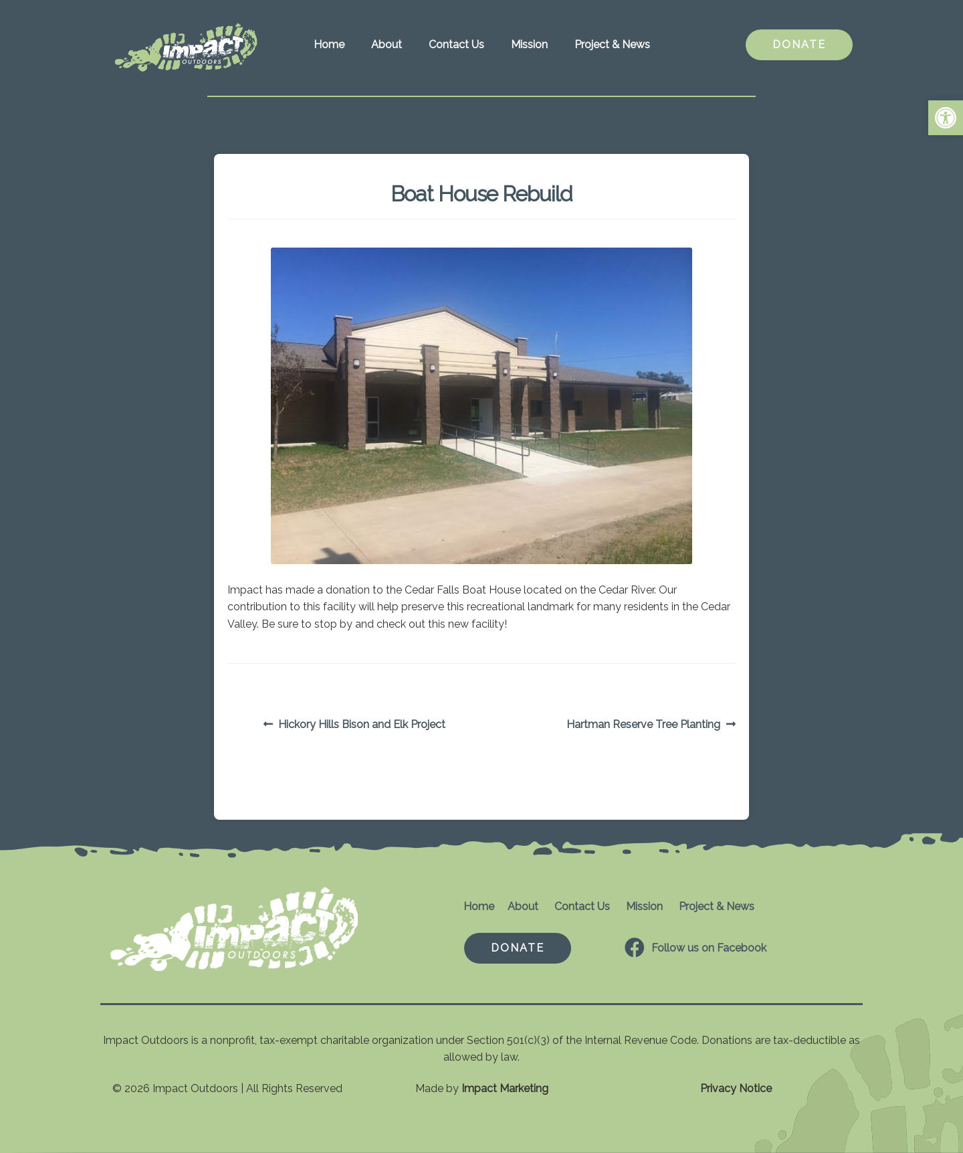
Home (329, 44)
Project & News (612, 44)
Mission (529, 44)
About (386, 44)
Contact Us (456, 44)
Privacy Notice (736, 1088)
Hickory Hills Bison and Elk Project (361, 724)
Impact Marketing (504, 1088)
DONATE (799, 44)
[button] (945, 117)
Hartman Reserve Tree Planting (643, 724)
